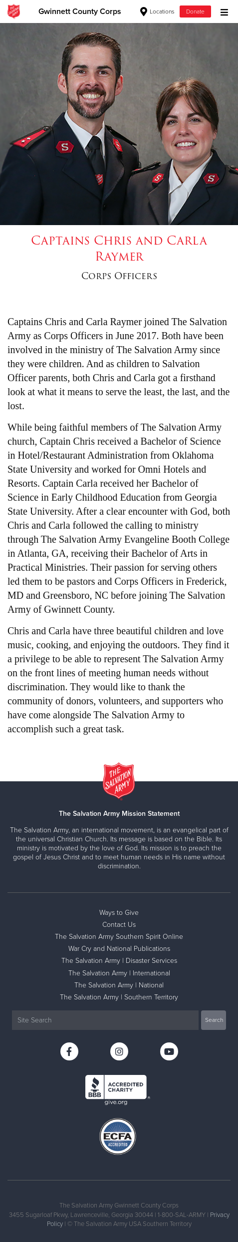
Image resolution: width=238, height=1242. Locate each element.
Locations (157, 12)
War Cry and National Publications (119, 948)
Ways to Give (119, 912)
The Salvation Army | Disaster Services (119, 960)
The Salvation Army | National (119, 985)
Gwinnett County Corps (79, 12)
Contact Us (119, 924)
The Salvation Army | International (119, 973)
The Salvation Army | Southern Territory (119, 997)
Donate (195, 11)
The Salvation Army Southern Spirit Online (119, 936)
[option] (119, 124)
